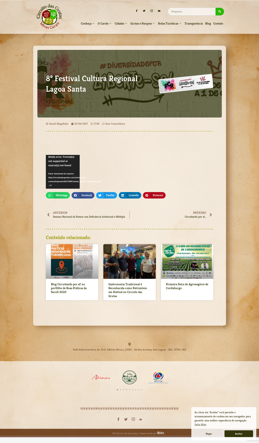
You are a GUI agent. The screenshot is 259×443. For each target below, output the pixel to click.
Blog (208, 23)
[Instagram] (151, 11)
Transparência (194, 23)
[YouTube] (159, 11)
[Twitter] (144, 11)
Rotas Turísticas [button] (169, 23)
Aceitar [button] (238, 433)
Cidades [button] (121, 23)
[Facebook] (136, 11)
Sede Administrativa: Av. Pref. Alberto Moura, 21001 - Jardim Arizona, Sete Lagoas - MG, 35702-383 (129, 349)
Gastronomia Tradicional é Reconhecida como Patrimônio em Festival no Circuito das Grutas (127, 290)
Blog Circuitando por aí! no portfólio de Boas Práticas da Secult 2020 (69, 289)
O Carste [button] (104, 23)
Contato (218, 23)
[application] (63, 172)
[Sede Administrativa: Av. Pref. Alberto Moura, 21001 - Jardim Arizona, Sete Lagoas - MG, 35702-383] (129, 345)
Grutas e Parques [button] (142, 23)
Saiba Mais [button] (200, 424)
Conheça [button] (87, 23)
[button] (58, 195)
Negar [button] (209, 433)
